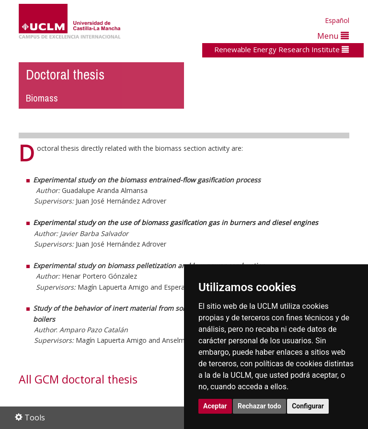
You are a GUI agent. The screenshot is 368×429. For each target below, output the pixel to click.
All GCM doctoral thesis (78, 379)
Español (337, 20)
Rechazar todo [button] (259, 406)
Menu (333, 35)
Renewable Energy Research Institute (281, 49)
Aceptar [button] (215, 406)
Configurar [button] (308, 406)
